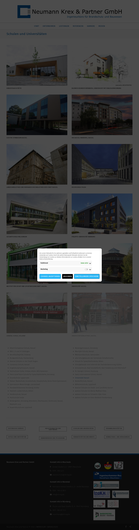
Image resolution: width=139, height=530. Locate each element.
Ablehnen (67, 276)
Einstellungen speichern (86, 276)
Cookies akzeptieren (50, 276)
